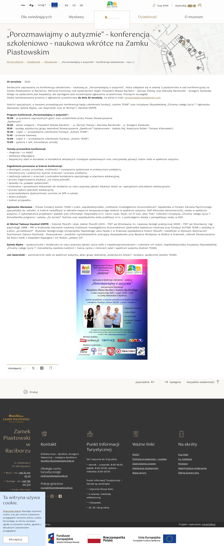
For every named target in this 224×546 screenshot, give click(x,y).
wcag (42, 4)
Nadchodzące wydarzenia (192, 468)
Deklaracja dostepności (145, 468)
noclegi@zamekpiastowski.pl (57, 487)
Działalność (33, 62)
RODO (135, 454)
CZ (74, 5)
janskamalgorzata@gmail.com (142, 97)
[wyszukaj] (189, 5)
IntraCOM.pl (208, 524)
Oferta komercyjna (188, 472)
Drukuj (31, 392)
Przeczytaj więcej (12, 511)
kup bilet (160, 5)
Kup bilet (183, 454)
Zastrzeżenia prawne (144, 463)
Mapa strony (139, 472)
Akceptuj (15, 539)
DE (81, 5)
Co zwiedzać (185, 459)
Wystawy (183, 463)
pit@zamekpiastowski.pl (54, 476)
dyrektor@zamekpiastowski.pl (57, 460)
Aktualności (50, 62)
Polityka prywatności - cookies (149, 459)
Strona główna (15, 62)
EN (66, 5)
